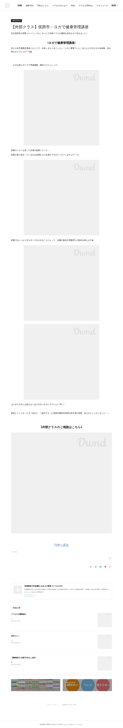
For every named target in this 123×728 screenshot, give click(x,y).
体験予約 (45, 5)
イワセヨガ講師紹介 (18, 614)
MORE (114, 5)
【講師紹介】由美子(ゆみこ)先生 (23, 658)
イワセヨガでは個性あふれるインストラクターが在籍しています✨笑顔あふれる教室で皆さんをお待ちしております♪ (49, 619)
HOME (35, 5)
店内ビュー (15, 636)
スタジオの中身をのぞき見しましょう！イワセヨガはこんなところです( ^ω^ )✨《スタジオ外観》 (43, 640)
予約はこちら (58, 5)
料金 (88, 5)
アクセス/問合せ (101, 5)
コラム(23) (14, 552)
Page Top (61, 714)
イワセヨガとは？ (75, 5)
